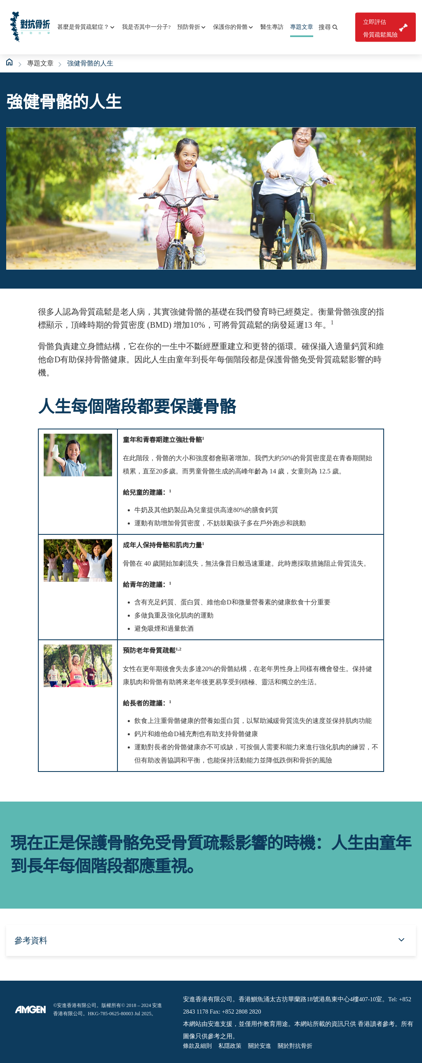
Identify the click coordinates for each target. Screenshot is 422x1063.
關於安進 (259, 1046)
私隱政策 (229, 1046)
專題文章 (40, 63)
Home (10, 62)
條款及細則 (197, 1046)
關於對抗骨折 (295, 1046)
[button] (328, 27)
